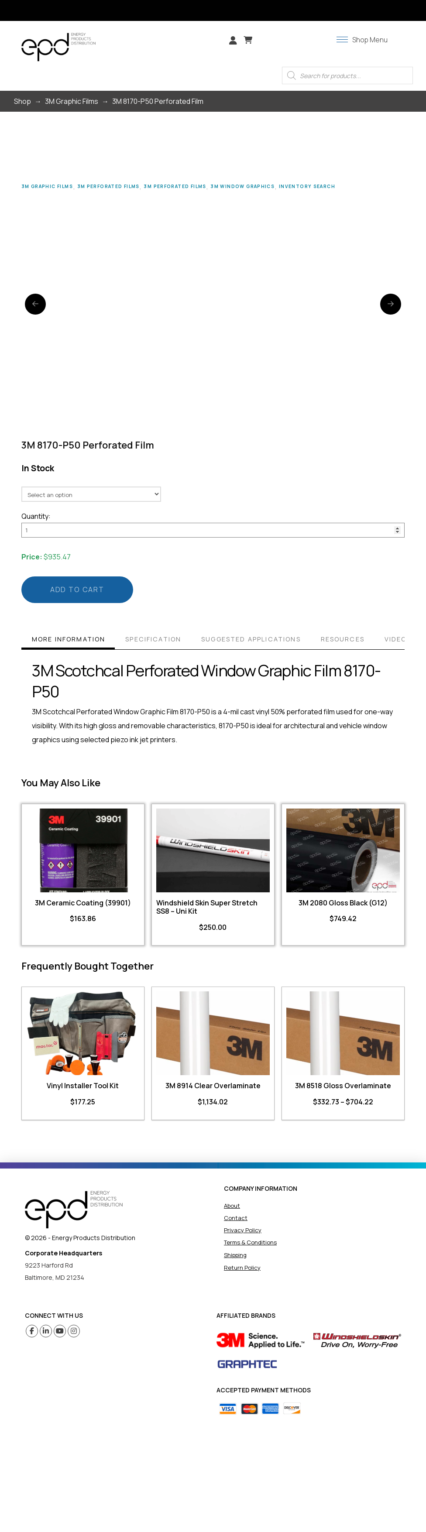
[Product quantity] (213, 530)
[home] (74, 1210)
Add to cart (77, 589)
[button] (247, 40)
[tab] (68, 640)
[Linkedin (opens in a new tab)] (46, 1331)
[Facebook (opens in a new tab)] (32, 1331)
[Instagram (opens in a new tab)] (74, 1331)
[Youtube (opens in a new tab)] (60, 1331)
